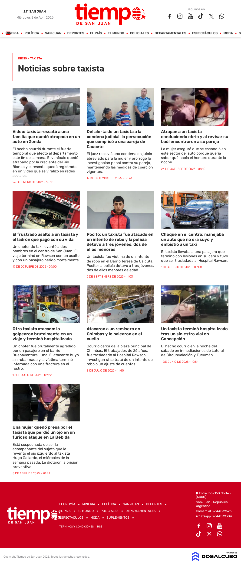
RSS (99, 526)
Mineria (12, 33)
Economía (67, 504)
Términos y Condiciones (76, 526)
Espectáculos (205, 33)
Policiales (139, 33)
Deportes (75, 33)
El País (96, 33)
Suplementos (117, 518)
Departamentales (170, 33)
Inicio (22, 58)
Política (31, 33)
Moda (228, 33)
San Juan (53, 33)
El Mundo (116, 33)
